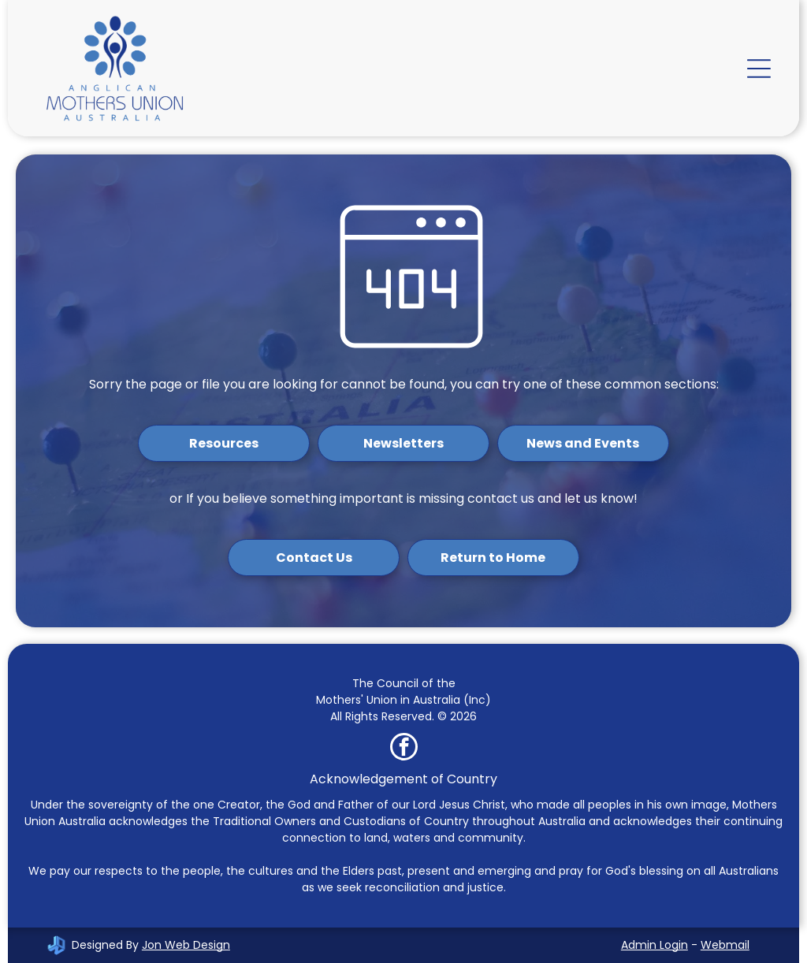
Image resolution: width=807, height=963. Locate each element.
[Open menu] (759, 68)
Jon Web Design (186, 945)
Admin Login (654, 945)
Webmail (725, 945)
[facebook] (404, 748)
